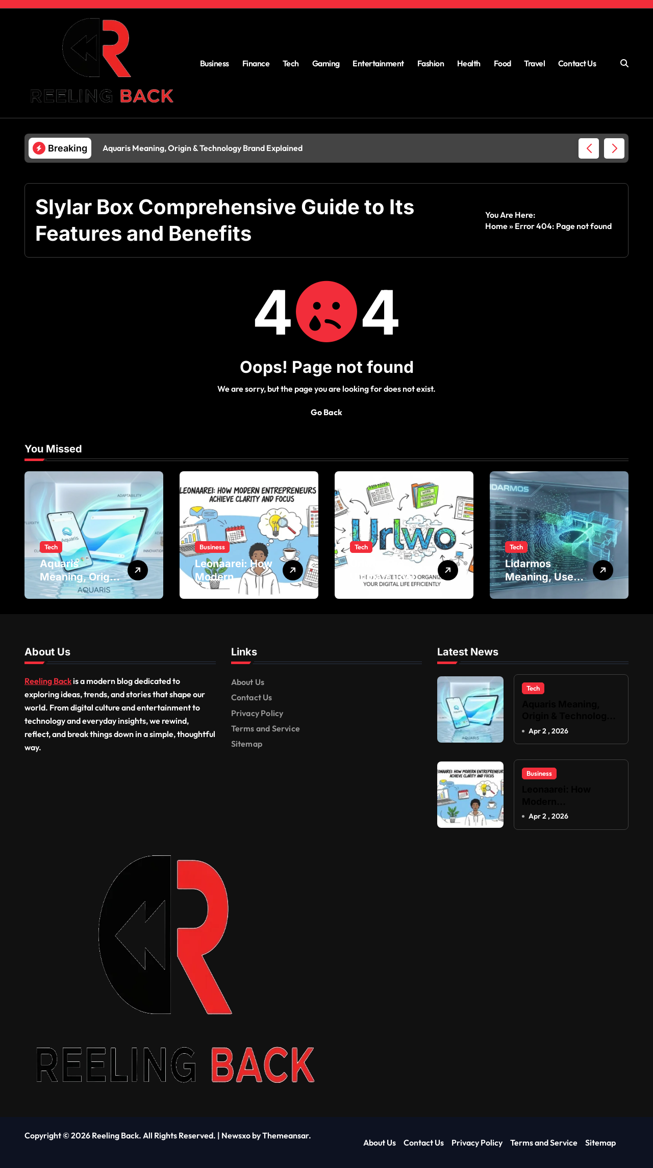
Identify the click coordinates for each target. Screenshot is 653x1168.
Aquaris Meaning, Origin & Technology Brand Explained (567, 716)
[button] (614, 148)
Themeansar (285, 1135)
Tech (291, 63)
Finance (256, 63)
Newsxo (235, 1135)
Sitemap (246, 744)
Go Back (326, 412)
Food (502, 63)
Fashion (430, 63)
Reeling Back (47, 681)
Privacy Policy (257, 713)
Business (214, 63)
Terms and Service (265, 728)
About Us (248, 682)
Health (469, 63)
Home (496, 226)
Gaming (326, 63)
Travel (534, 63)
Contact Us (577, 63)
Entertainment (378, 63)
